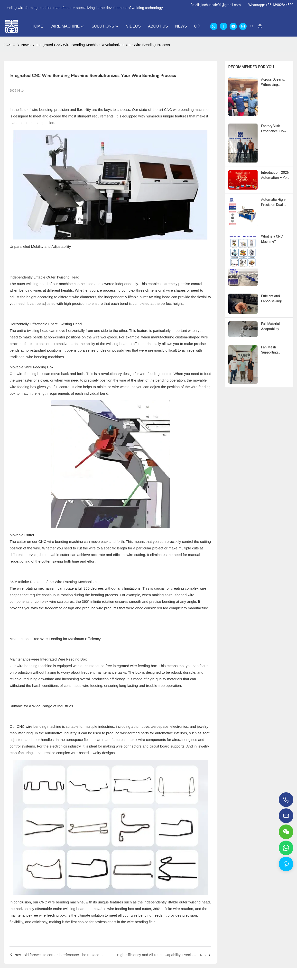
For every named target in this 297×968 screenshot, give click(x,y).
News (26, 45)
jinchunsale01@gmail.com (221, 5)
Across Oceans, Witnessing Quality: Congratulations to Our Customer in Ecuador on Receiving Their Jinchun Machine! (275, 82)
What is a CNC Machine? (272, 238)
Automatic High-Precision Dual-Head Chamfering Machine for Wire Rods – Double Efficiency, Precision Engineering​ (274, 202)
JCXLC (9, 45)
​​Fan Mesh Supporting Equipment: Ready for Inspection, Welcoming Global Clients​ (275, 350)
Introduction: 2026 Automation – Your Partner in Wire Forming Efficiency (275, 175)
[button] (199, 26)
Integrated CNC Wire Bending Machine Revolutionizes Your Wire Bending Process (103, 45)
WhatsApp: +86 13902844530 (270, 5)
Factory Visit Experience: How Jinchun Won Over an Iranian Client (275, 129)
